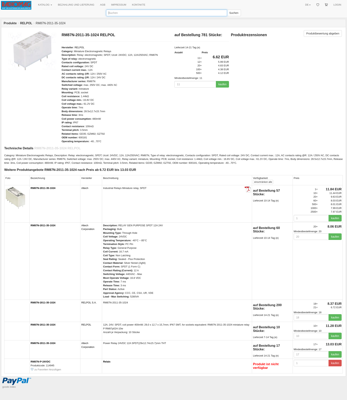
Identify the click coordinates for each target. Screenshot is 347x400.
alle (263, 182)
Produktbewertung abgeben (322, 33)
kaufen (222, 84)
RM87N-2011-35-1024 (43, 188)
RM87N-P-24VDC (40, 361)
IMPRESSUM (118, 4)
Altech (84, 188)
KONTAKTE (138, 4)
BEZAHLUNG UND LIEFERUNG (76, 4)
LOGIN (337, 4)
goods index (9, 386)
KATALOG (45, 4)
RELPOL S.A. (89, 302)
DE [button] (307, 4)
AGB (102, 4)
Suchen (233, 12)
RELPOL (79, 47)
